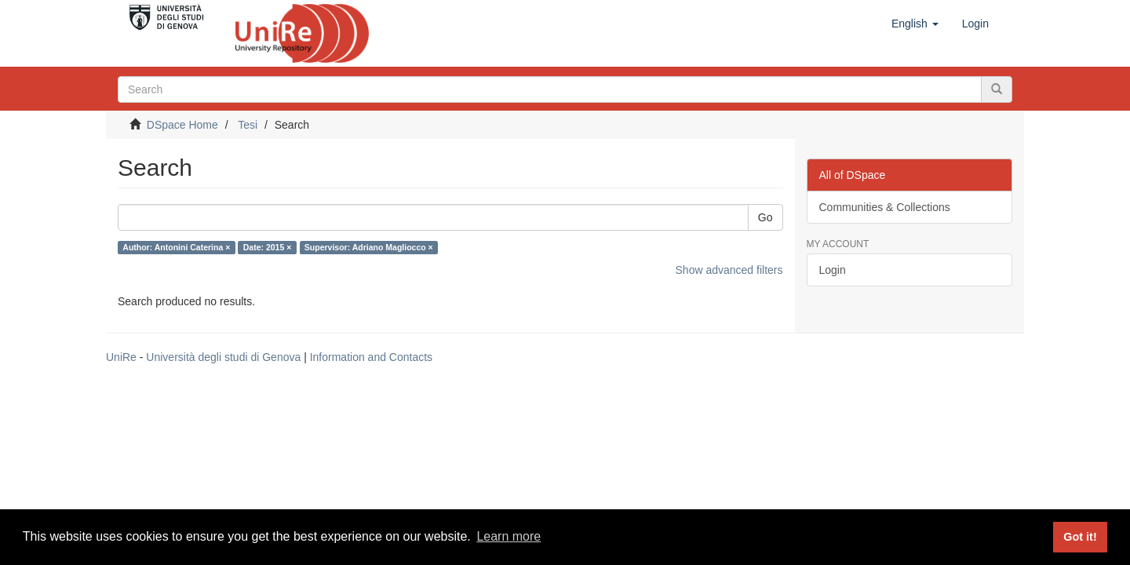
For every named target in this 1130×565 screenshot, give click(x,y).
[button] (915, 23)
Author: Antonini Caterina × (176, 247)
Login (832, 270)
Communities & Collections (884, 207)
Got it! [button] (1079, 536)
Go (765, 217)
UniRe (121, 357)
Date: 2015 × (267, 247)
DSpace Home (182, 124)
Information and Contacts (371, 357)
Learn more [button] (508, 536)
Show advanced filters (729, 270)
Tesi (247, 124)
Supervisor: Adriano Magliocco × (368, 247)
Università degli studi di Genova (223, 357)
